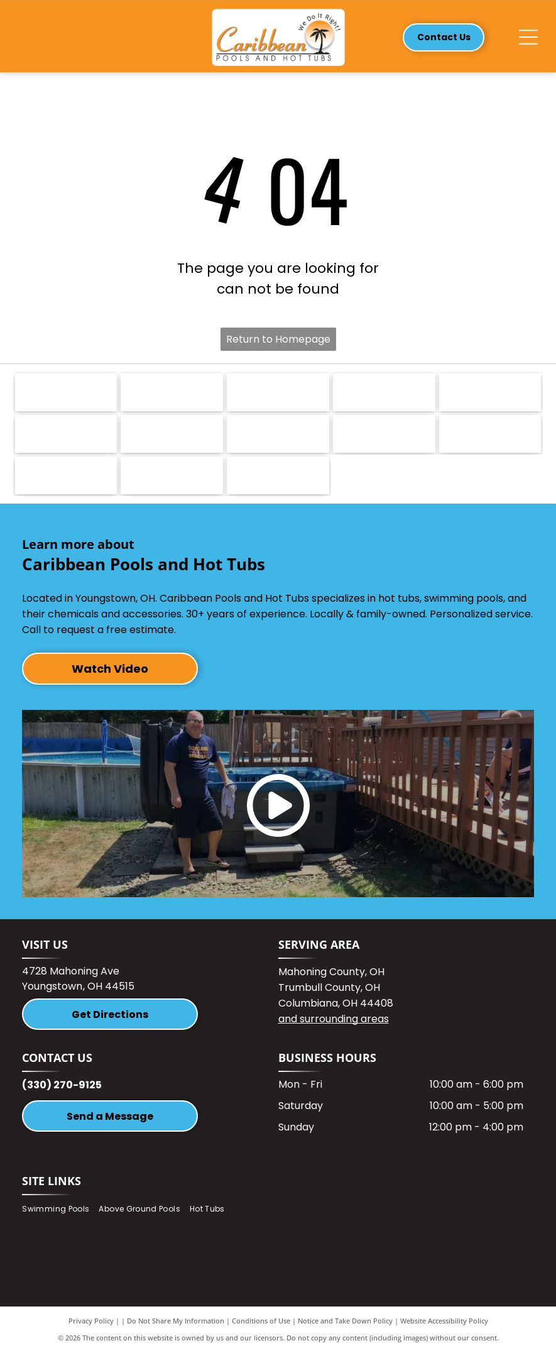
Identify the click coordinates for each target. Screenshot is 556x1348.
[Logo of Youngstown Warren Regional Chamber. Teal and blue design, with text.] (490, 434)
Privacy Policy (91, 1320)
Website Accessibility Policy (444, 1320)
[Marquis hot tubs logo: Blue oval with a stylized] (278, 392)
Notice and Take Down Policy (345, 1320)
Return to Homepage (278, 339)
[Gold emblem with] (172, 475)
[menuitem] (60, 1208)
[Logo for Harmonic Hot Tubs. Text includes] (384, 392)
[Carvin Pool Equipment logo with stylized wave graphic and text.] (66, 434)
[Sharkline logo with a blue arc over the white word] (172, 434)
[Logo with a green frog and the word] (278, 434)
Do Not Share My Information (175, 1320)
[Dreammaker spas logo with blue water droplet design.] (172, 392)
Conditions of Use (261, 1320)
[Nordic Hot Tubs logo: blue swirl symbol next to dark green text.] (66, 392)
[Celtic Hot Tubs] (278, 475)
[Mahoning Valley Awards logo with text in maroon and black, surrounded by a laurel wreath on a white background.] (66, 475)
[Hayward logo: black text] (384, 434)
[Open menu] (528, 37)
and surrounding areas (333, 1019)
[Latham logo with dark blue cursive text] (490, 392)
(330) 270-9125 (62, 1085)
